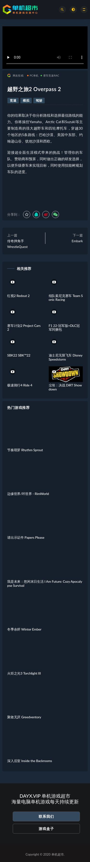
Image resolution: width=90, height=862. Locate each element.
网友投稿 (15, 75)
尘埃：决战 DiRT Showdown (65, 387)
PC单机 (33, 75)
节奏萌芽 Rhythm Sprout (25, 450)
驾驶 (39, 100)
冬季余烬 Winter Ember (24, 629)
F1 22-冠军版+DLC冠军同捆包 (64, 328)
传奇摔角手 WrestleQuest (17, 244)
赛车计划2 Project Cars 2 (24, 328)
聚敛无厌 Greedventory (24, 717)
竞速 (13, 100)
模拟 (26, 100)
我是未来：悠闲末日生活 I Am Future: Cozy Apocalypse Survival (44, 583)
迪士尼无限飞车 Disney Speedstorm (66, 357)
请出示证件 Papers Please (25, 537)
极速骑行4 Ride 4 (19, 385)
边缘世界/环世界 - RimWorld (28, 494)
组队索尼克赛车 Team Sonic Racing (66, 298)
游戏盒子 (46, 828)
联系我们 (46, 816)
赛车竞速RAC (50, 75)
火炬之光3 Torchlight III (24, 673)
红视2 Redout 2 (18, 296)
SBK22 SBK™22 (18, 355)
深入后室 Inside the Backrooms (29, 761)
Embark (77, 241)
